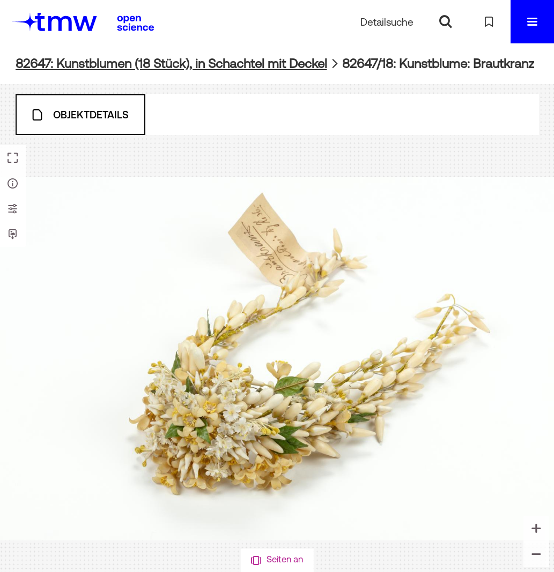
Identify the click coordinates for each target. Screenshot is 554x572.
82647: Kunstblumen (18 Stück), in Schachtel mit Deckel (171, 63)
